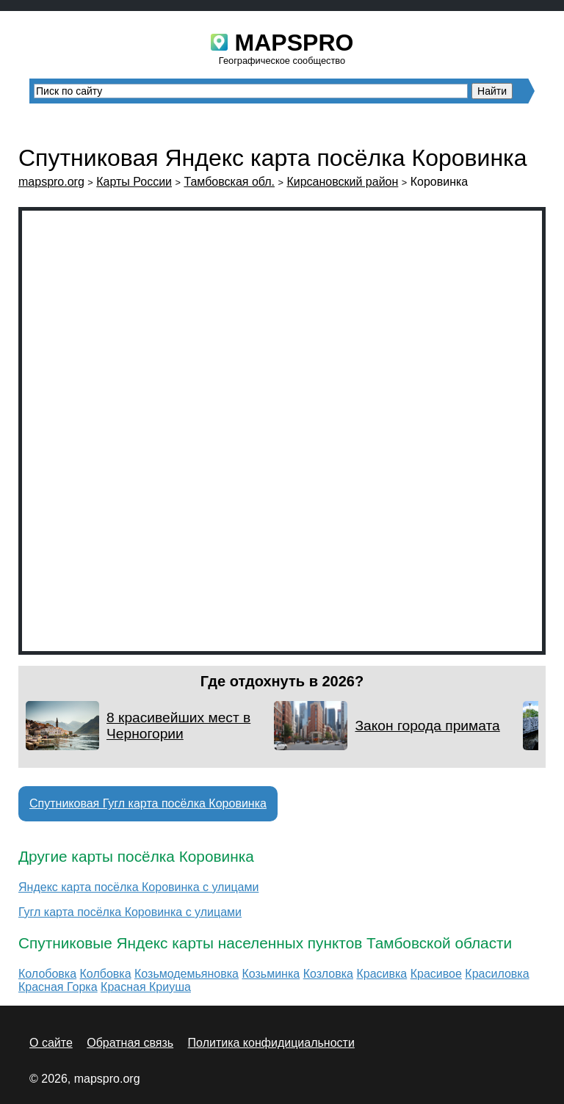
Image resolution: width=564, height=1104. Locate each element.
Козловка (328, 973)
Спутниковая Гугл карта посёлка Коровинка (148, 803)
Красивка (381, 973)
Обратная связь (130, 1042)
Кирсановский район (342, 181)
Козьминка (271, 973)
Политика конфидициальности (271, 1042)
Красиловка (497, 973)
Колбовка (105, 973)
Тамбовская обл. (229, 181)
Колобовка (47, 973)
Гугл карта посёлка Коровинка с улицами (130, 912)
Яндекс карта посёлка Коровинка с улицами (138, 887)
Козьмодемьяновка (186, 973)
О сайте (51, 1042)
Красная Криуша (146, 987)
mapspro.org (51, 181)
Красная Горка (58, 987)
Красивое (436, 973)
